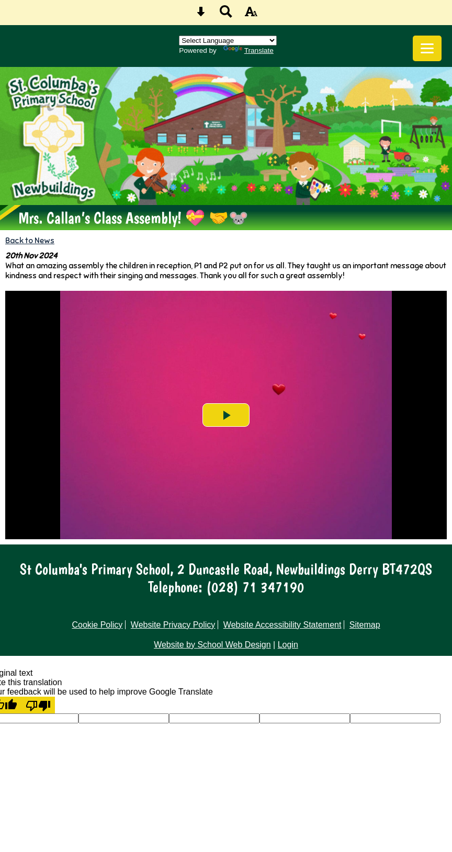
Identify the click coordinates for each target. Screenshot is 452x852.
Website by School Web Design (212, 644)
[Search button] (226, 14)
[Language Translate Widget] (228, 41)
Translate (248, 50)
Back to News (29, 240)
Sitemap (364, 624)
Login (288, 644)
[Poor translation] (38, 705)
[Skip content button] (200, 14)
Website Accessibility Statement (282, 624)
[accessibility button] (251, 14)
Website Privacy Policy (173, 624)
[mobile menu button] (427, 48)
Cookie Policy (97, 624)
